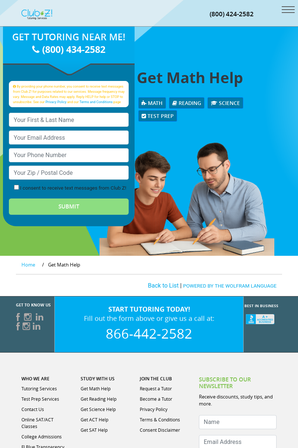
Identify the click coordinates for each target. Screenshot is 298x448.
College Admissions (41, 436)
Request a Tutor (156, 388)
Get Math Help (96, 388)
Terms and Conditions (96, 102)
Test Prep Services (40, 399)
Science (225, 102)
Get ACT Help (94, 419)
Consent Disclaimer (160, 430)
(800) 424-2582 (232, 14)
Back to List (163, 285)
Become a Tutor (156, 399)
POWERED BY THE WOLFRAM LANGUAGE (230, 286)
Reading (186, 102)
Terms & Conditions (160, 419)
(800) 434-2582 (68, 49)
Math (152, 102)
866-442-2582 (149, 333)
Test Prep (158, 115)
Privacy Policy (56, 102)
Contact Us (32, 409)
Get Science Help (98, 409)
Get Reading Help (98, 399)
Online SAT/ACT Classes (37, 423)
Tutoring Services (39, 388)
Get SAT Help (94, 430)
